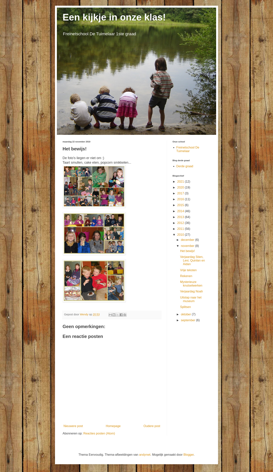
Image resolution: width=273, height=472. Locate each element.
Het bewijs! (187, 251)
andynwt (145, 454)
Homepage (113, 426)
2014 (181, 211)
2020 (181, 187)
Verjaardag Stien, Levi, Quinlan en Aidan (192, 260)
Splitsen (185, 307)
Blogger (189, 454)
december (188, 239)
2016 (181, 199)
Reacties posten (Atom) (99, 433)
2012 (181, 223)
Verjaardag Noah (191, 291)
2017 (181, 193)
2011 (181, 228)
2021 (181, 181)
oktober (186, 314)
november (188, 245)
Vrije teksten (188, 270)
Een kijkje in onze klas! (114, 17)
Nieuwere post (73, 426)
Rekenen (186, 276)
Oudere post (152, 426)
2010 (181, 234)
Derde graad (184, 166)
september (188, 320)
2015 (181, 205)
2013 (181, 217)
